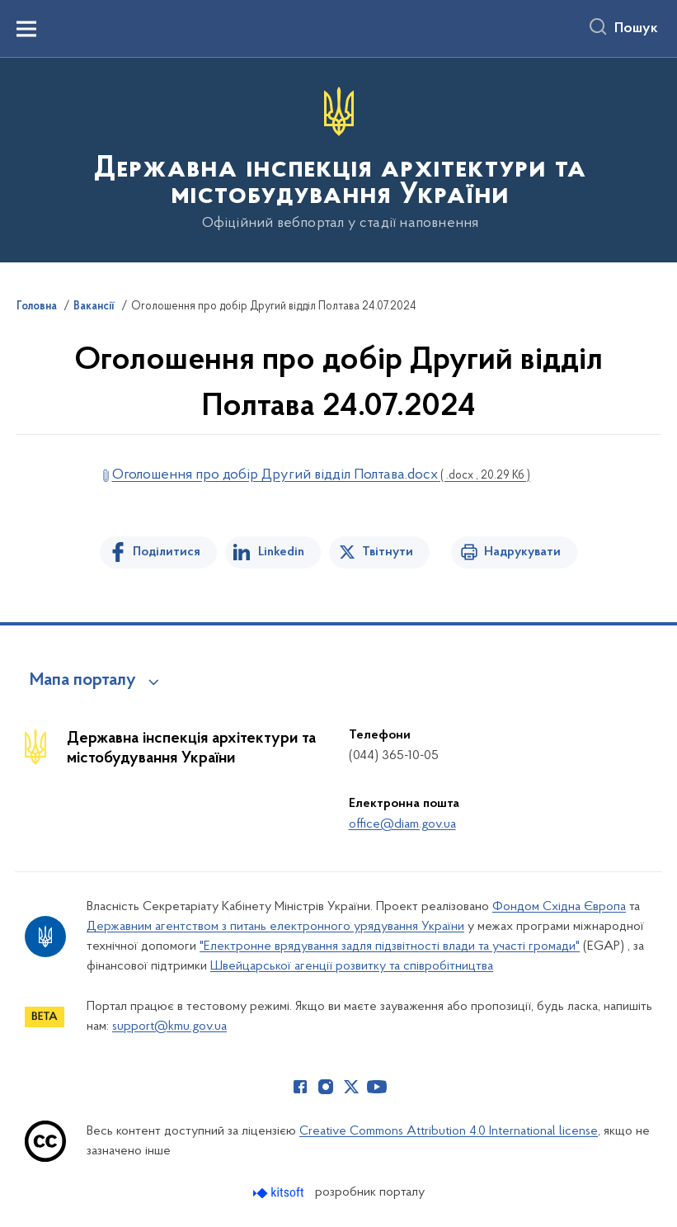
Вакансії (94, 307)
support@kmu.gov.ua (169, 1026)
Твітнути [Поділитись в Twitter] (387, 552)
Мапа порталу (83, 681)
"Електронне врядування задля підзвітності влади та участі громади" (390, 946)
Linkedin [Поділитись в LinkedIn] (281, 552)
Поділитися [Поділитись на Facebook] (166, 552)
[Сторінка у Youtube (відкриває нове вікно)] (377, 1087)
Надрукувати (522, 552)
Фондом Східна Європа (559, 906)
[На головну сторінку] (338, 159)
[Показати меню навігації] (26, 29)
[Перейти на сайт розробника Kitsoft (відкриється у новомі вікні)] (280, 1193)
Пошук (636, 28)
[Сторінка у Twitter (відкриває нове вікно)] (351, 1087)
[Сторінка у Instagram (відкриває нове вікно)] (326, 1087)
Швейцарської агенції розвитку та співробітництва (351, 966)
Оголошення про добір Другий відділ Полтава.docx (321, 475)
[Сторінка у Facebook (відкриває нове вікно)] (300, 1087)
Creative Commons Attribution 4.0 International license (448, 1131)
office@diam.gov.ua (402, 824)
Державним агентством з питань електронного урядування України (275, 926)
